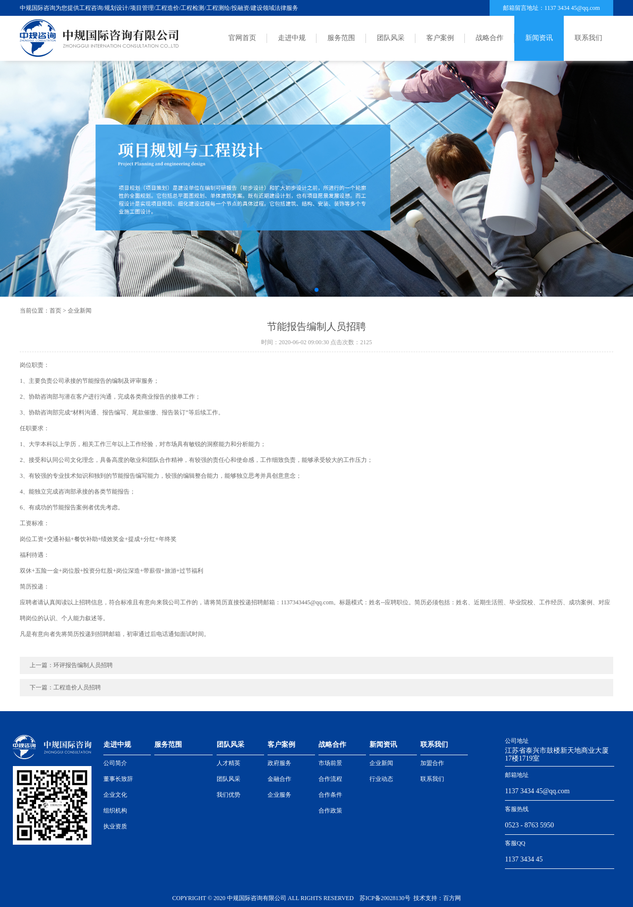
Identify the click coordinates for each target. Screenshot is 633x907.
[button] (316, 290)
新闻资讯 (539, 38)
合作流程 (330, 778)
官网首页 (242, 38)
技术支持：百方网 (437, 898)
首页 (55, 310)
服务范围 (341, 38)
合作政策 (330, 810)
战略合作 (489, 38)
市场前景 (330, 763)
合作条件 (330, 794)
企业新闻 (79, 310)
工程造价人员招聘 (77, 687)
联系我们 (588, 38)
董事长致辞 (118, 778)
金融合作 (279, 778)
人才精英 (228, 763)
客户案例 (440, 38)
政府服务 (279, 763)
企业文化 (115, 794)
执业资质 (115, 826)
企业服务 (279, 794)
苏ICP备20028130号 (385, 898)
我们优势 (228, 794)
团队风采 (391, 38)
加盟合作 (432, 763)
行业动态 (381, 778)
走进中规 (292, 38)
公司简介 (115, 763)
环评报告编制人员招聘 (83, 665)
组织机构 (115, 810)
